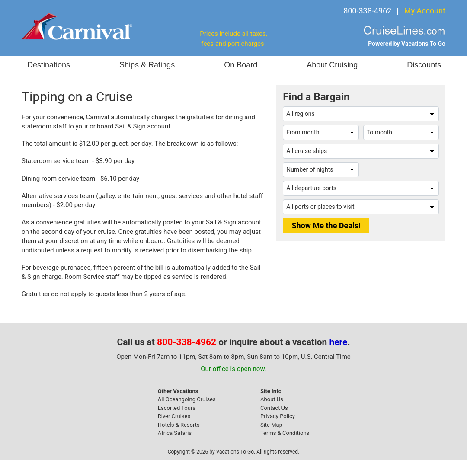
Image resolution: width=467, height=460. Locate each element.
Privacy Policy (277, 416)
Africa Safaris (175, 433)
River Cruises (174, 416)
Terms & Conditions (284, 433)
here (338, 342)
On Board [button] (240, 65)
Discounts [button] (424, 65)
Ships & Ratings (147, 65)
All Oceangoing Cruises (187, 399)
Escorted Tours (176, 408)
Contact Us (274, 408)
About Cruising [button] (332, 65)
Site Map (271, 425)
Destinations (48, 65)
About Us (271, 399)
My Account (424, 10)
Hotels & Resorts (179, 425)
